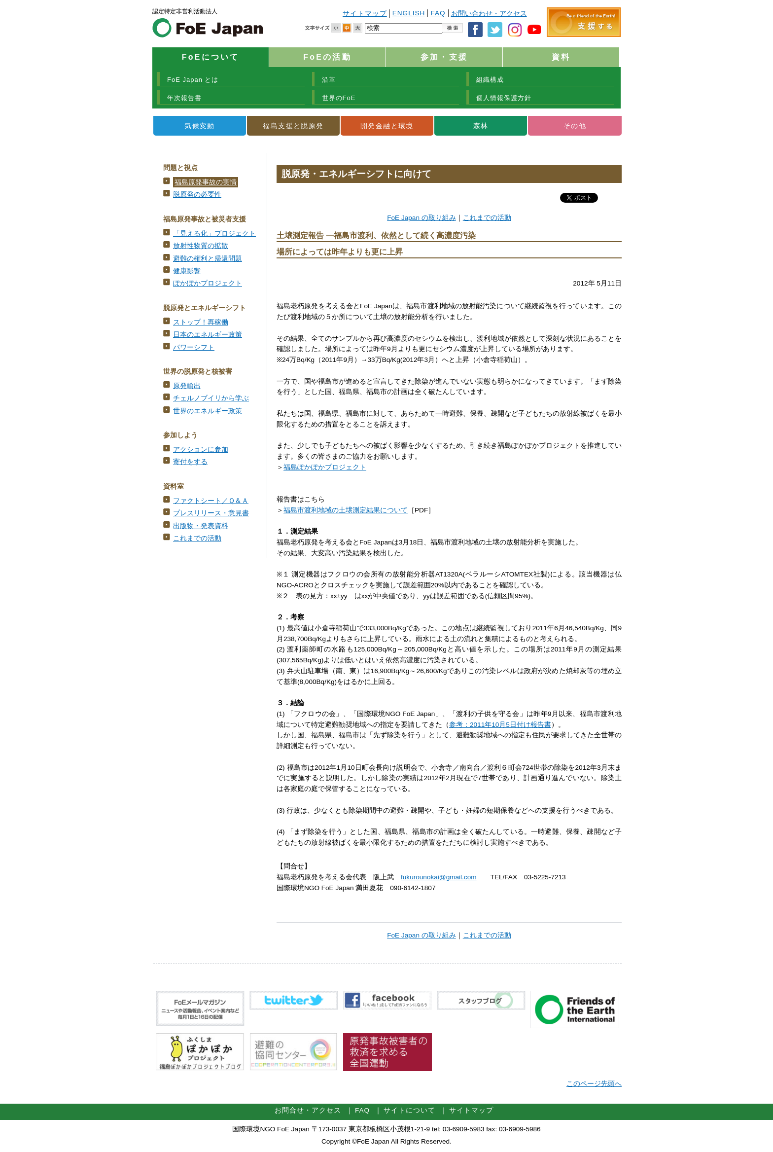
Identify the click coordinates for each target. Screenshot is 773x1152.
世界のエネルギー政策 (207, 411)
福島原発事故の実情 (206, 182)
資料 (561, 57)
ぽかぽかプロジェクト (207, 283)
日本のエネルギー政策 (207, 334)
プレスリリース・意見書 (211, 513)
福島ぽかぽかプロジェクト (324, 467)
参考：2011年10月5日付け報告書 (500, 724)
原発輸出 (187, 386)
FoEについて (211, 57)
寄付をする (190, 462)
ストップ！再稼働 (200, 322)
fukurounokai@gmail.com (439, 877)
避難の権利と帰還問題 (207, 258)
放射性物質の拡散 (200, 246)
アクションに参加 (200, 449)
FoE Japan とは (193, 79)
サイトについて (409, 1110)
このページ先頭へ (594, 1083)
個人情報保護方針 (503, 98)
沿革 (329, 79)
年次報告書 (184, 98)
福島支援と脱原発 (293, 126)
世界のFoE (339, 98)
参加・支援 (444, 57)
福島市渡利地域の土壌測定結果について (345, 510)
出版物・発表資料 (200, 526)
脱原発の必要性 (197, 194)
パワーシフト (193, 347)
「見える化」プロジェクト (214, 233)
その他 (574, 126)
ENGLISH (408, 13)
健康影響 (187, 271)
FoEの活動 (327, 57)
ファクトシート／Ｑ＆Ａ (210, 500)
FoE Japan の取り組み (421, 217)
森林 (481, 126)
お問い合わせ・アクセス (489, 13)
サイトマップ (365, 13)
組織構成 (490, 79)
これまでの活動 (197, 538)
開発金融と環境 (387, 126)
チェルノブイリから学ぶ (211, 398)
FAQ (437, 13)
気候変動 (199, 126)
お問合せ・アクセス (308, 1110)
